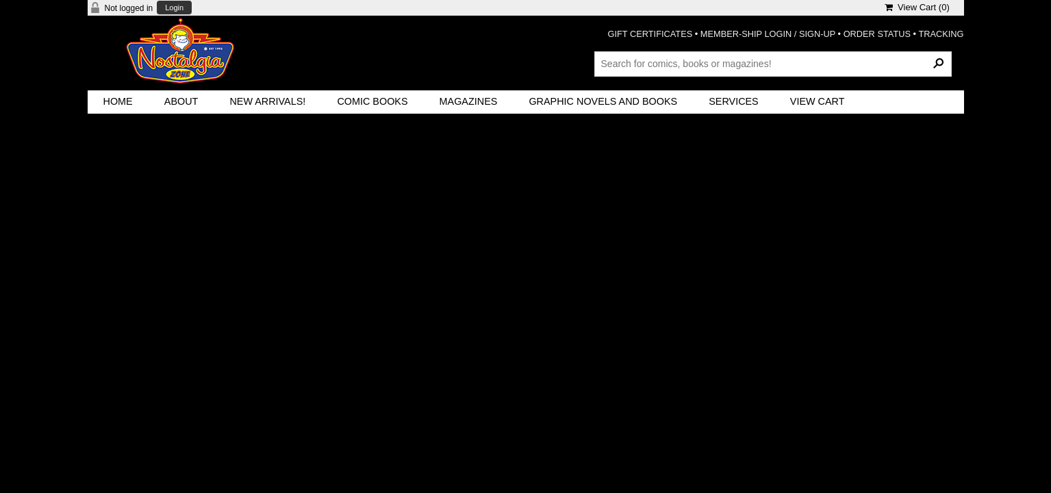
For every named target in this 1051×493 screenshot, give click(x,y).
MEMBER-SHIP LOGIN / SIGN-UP (767, 34)
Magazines (469, 101)
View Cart (817, 101)
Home (118, 101)
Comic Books (372, 101)
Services (734, 101)
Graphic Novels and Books (603, 101)
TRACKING (940, 34)
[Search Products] (773, 63)
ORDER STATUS (877, 34)
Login (174, 8)
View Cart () (917, 7)
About (181, 101)
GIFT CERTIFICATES (650, 34)
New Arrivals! (267, 101)
